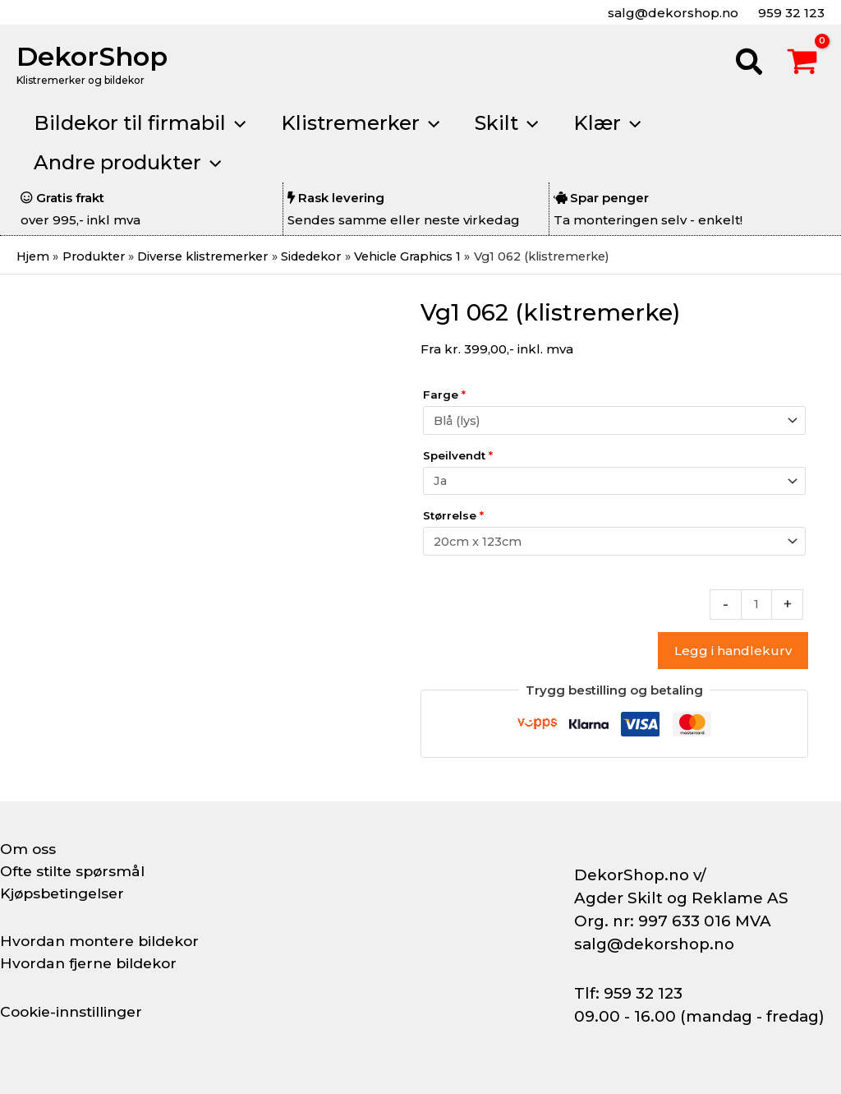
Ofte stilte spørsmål (75, 871)
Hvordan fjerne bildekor (92, 963)
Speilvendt (458, 457)
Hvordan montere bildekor (103, 941)
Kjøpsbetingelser (65, 893)
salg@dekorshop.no (671, 13)
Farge (444, 395)
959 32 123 (790, 13)
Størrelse (453, 518)
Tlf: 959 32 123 (628, 993)
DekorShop (92, 56)
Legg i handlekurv (733, 655)
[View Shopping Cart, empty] (802, 64)
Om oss (28, 849)
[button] (750, 64)
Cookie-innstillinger (74, 1012)
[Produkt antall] (756, 609)
